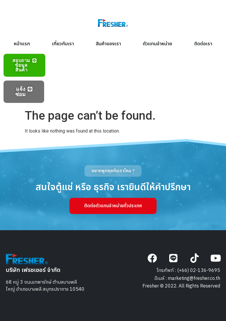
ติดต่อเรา (203, 43)
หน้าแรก (22, 43)
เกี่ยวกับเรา (63, 43)
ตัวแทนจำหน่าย (157, 43)
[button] (113, 171)
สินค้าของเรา (108, 43)
